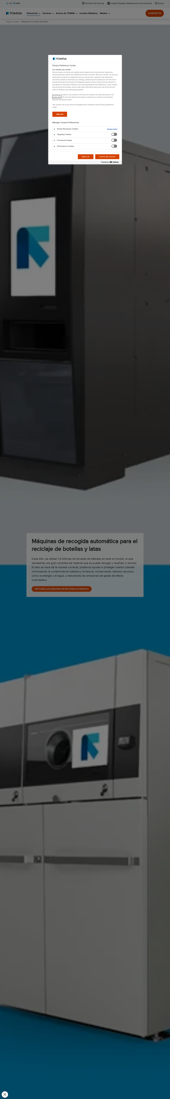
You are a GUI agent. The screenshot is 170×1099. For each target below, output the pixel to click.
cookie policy (56, 97)
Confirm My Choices (107, 157)
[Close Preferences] (5, 1094)
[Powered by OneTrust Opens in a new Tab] (111, 162)
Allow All (59, 114)
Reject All (86, 157)
